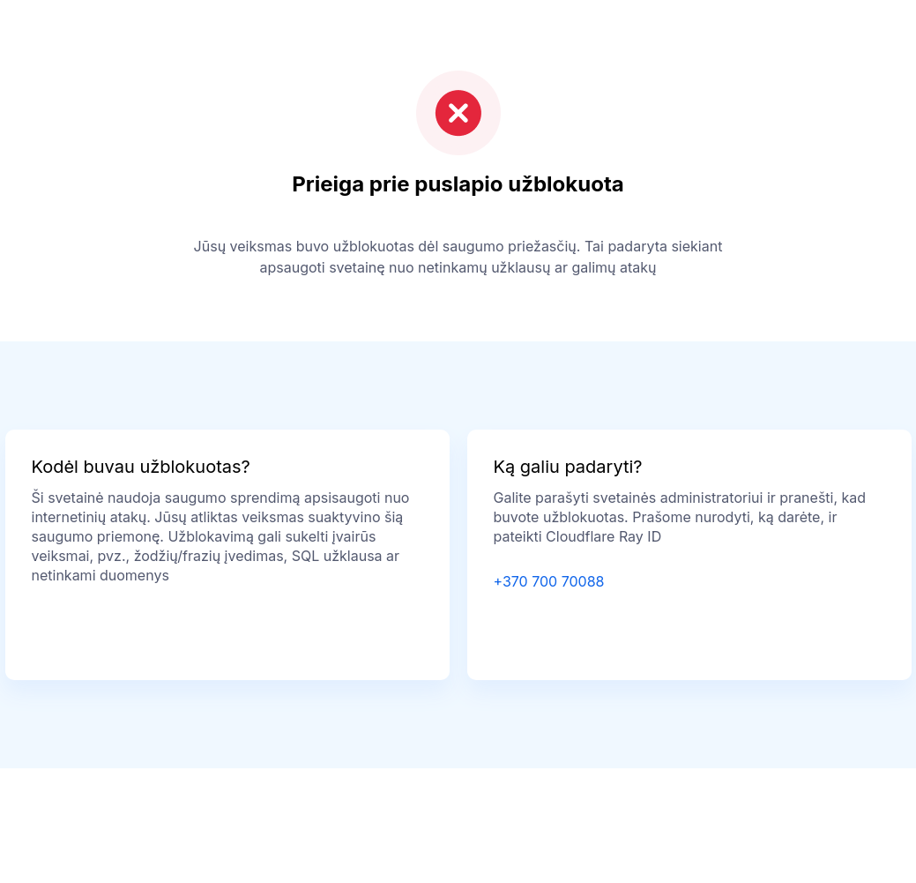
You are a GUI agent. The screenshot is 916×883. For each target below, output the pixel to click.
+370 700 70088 (549, 581)
